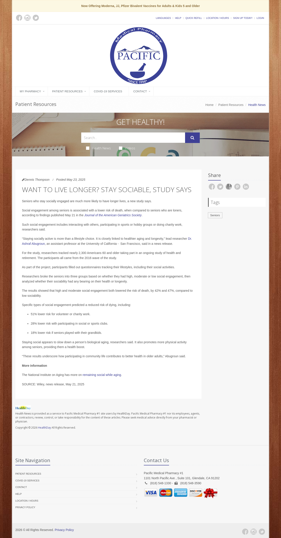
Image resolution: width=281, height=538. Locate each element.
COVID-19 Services (108, 91)
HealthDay (44, 427)
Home (209, 105)
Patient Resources (67, 91)
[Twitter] (262, 532)
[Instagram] (253, 532)
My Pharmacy (30, 91)
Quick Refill (194, 18)
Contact (140, 91)
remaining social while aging (102, 375)
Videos (127, 148)
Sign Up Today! (242, 18)
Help (178, 18)
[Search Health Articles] (133, 137)
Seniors (215, 215)
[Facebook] (245, 532)
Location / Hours (217, 18)
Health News (98, 148)
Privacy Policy (25, 507)
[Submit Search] (192, 137)
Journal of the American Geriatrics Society (113, 215)
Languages (163, 18)
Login (260, 18)
